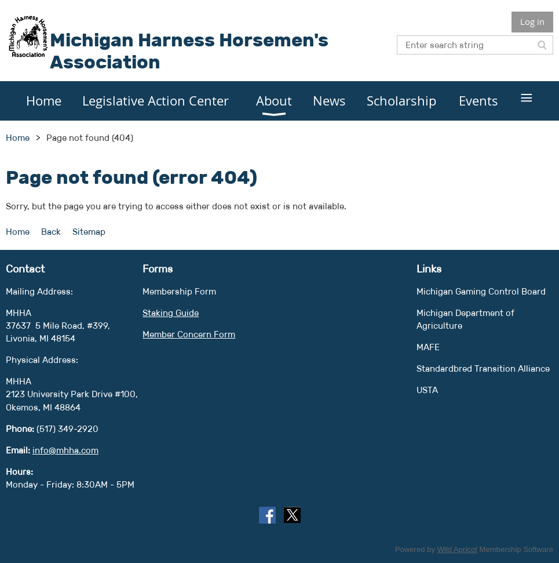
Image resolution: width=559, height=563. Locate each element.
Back (51, 231)
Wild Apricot (457, 549)
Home (18, 137)
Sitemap (88, 231)
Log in (532, 21)
